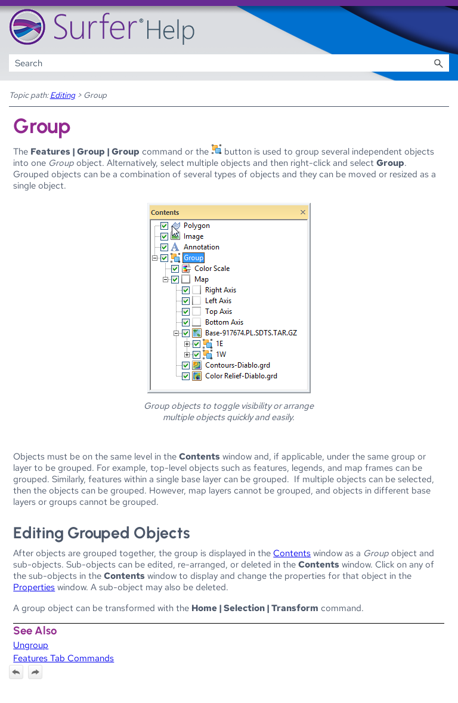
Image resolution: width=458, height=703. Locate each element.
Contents (292, 553)
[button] (438, 63)
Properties (34, 587)
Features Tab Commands (63, 658)
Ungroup (30, 644)
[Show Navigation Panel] (442, 27)
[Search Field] (229, 63)
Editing (62, 95)
